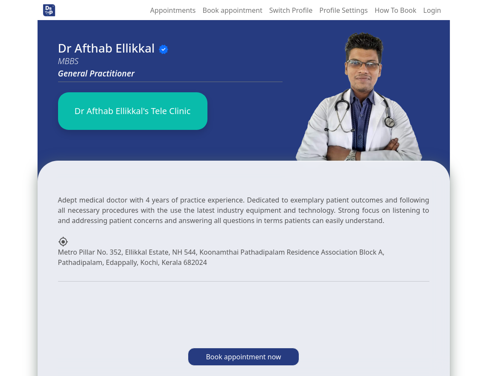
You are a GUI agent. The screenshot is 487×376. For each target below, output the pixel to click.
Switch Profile (290, 10)
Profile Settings (343, 10)
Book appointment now (243, 356)
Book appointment (232, 10)
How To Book (396, 10)
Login (432, 10)
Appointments (173, 10)
